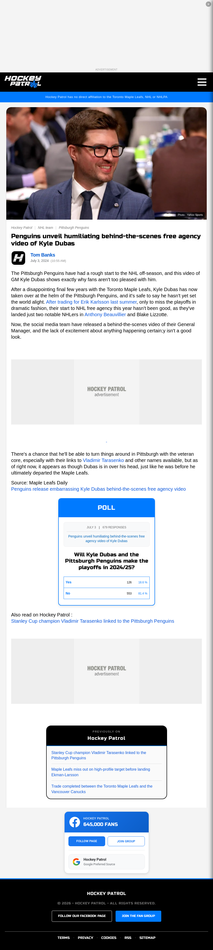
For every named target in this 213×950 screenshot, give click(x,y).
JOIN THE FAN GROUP (138, 916)
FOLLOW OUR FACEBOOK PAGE (82, 916)
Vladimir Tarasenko (103, 460)
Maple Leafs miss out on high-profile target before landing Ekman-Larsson (100, 772)
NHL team (45, 228)
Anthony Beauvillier (105, 314)
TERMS (64, 938)
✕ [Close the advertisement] (208, 4)
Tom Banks (42, 255)
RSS (128, 938)
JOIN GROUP (126, 841)
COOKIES (108, 938)
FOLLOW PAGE (86, 841)
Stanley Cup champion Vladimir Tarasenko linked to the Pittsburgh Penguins (92, 621)
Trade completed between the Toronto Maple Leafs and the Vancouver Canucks (102, 789)
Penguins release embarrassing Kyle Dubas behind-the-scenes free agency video (98, 489)
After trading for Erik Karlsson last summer (91, 302)
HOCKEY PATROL (106, 893)
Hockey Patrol (21, 228)
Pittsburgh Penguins (74, 228)
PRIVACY (85, 938)
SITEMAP (147, 938)
